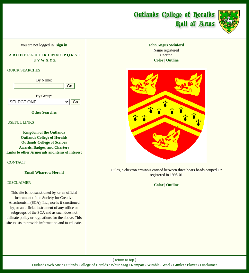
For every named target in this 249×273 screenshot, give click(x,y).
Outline (172, 60)
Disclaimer (208, 265)
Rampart (137, 265)
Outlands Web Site (46, 265)
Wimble (153, 265)
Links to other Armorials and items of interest (44, 152)
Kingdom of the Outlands (44, 132)
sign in (62, 45)
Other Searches (44, 112)
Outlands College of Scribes (44, 142)
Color (158, 60)
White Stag (119, 265)
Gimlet (178, 265)
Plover (192, 265)
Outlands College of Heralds (44, 137)
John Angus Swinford (166, 45)
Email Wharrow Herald (44, 172)
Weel (166, 265)
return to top (124, 260)
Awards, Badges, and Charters (44, 147)
